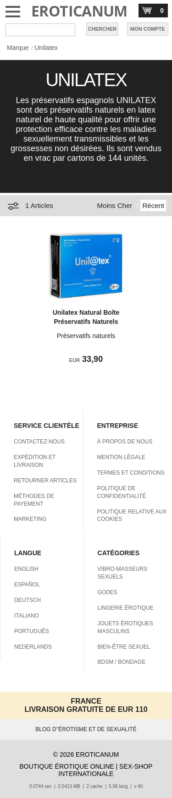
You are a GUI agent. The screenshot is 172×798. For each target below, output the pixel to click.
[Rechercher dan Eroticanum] (40, 29)
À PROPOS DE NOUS (125, 441)
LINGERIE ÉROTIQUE (126, 608)
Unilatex (46, 47)
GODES (107, 592)
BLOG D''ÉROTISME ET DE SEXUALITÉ (85, 729)
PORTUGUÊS (31, 631)
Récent (153, 205)
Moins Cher (115, 205)
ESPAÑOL (27, 584)
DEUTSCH (27, 600)
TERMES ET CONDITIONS (131, 473)
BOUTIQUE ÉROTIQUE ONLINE (67, 766)
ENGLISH (26, 569)
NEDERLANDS (33, 647)
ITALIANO (26, 615)
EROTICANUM (79, 11)
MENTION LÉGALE (121, 457)
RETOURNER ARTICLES (45, 480)
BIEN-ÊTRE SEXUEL (124, 647)
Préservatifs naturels (86, 335)
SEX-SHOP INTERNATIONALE (105, 770)
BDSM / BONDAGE (122, 662)
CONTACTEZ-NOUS (39, 441)
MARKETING (30, 519)
